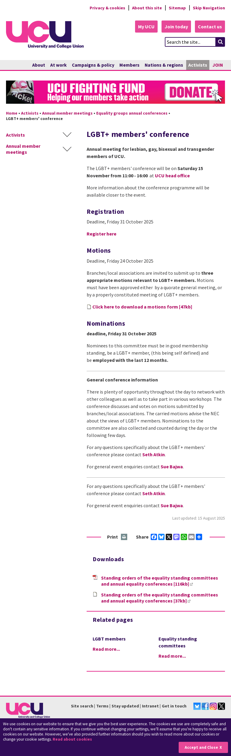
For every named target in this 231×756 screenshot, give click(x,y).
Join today (176, 27)
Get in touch (174, 706)
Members (129, 65)
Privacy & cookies (107, 8)
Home (11, 113)
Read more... (106, 649)
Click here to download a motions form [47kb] (142, 307)
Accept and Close (201, 747)
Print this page (124, 537)
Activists (197, 65)
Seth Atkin (153, 454)
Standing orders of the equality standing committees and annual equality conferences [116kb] (159, 581)
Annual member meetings (67, 113)
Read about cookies (72, 739)
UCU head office (172, 175)
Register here (101, 234)
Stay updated (125, 706)
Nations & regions (164, 65)
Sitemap (177, 8)
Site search (82, 706)
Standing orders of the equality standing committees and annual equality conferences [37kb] (159, 598)
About (38, 65)
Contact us (210, 27)
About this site (147, 8)
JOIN (217, 65)
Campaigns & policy (93, 65)
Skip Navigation (209, 8)
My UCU (146, 27)
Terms (102, 706)
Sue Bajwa (172, 466)
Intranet (150, 706)
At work (58, 65)
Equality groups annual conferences (132, 113)
